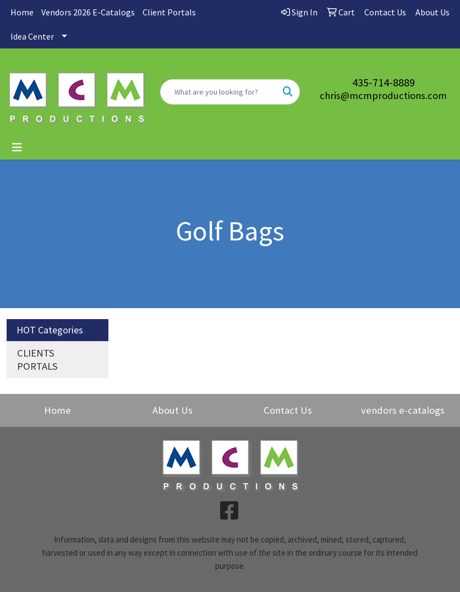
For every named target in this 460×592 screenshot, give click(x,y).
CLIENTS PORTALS (37, 359)
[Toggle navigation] (17, 147)
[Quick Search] (218, 92)
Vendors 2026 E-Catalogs (88, 12)
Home (22, 12)
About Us (172, 410)
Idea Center (32, 36)
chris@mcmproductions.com (383, 95)
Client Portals (169, 12)
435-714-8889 (383, 82)
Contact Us (288, 410)
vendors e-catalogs (403, 410)
